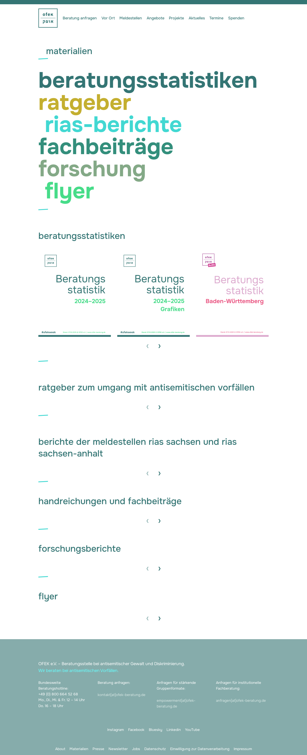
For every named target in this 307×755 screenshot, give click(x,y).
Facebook (136, 730)
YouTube (192, 730)
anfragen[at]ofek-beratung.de (241, 700)
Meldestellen (130, 18)
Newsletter (118, 749)
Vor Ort (108, 18)
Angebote (155, 18)
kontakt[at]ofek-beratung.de (121, 695)
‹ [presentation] (147, 345)
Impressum (243, 749)
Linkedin (174, 730)
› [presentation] (159, 345)
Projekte (176, 18)
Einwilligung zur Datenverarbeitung (199, 749)
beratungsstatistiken (148, 80)
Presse (98, 749)
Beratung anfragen (80, 18)
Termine (216, 18)
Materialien (79, 749)
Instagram (115, 730)
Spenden (236, 18)
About (60, 749)
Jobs (136, 749)
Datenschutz (155, 749)
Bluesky (155, 730)
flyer (69, 191)
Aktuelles (197, 18)
